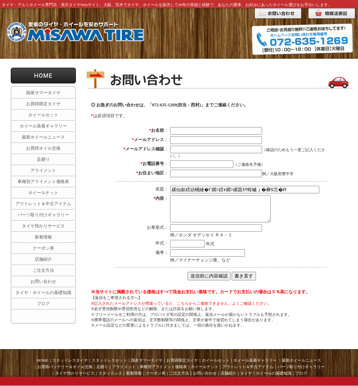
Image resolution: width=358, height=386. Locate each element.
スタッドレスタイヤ (70, 360)
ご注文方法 (43, 270)
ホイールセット (43, 114)
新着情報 (43, 237)
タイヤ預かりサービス (43, 225)
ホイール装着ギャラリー (43, 126)
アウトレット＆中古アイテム (43, 203)
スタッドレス (110, 373)
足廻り (43, 159)
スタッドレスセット (109, 360)
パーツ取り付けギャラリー (43, 214)
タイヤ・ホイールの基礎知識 (43, 292)
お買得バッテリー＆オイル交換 (64, 367)
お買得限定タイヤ (43, 103)
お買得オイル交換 (43, 148)
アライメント (43, 170)
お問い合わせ (43, 281)
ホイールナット (43, 192)
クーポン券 (43, 248)
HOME (42, 360)
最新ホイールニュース (43, 137)
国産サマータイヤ (43, 92)
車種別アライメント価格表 (43, 181)
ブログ (43, 303)
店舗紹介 (43, 259)
